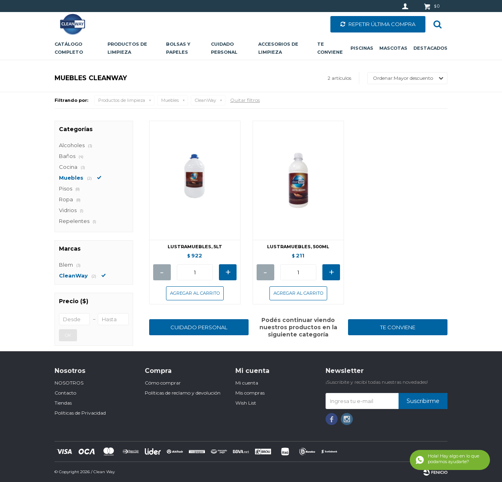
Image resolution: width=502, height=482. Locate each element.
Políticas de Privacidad (80, 413)
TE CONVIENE (397, 327)
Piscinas (361, 48)
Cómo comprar (163, 383)
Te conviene (330, 48)
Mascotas (393, 48)
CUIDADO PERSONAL (198, 327)
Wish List (245, 403)
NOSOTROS (69, 383)
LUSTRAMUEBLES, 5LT (195, 246)
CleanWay (205, 100)
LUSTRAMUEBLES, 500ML (298, 246)
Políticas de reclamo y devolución (183, 393)
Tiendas (63, 403)
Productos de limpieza (127, 48)
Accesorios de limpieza (278, 48)
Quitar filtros (245, 100)
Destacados (430, 48)
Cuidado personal (224, 48)
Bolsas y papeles (178, 48)
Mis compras (250, 393)
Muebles (170, 100)
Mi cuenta (246, 383)
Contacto (65, 393)
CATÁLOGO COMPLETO (69, 48)
